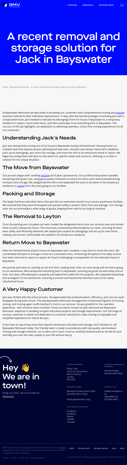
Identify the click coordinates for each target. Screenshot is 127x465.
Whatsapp (8, 396)
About (71, 448)
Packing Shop (106, 5)
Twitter (70, 416)
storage (120, 112)
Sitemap (5, 458)
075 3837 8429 (111, 399)
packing (45, 175)
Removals (88, 5)
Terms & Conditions (37, 458)
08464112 (63, 448)
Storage (72, 5)
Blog (114, 448)
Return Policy (84, 448)
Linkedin (71, 419)
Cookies (13, 458)
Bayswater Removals (19, 87)
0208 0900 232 (111, 396)
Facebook (71, 413)
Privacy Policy (23, 458)
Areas (122, 448)
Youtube (71, 422)
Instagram (71, 411)
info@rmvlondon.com (113, 392)
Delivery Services (101, 448)
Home (5, 87)
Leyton (21, 186)
